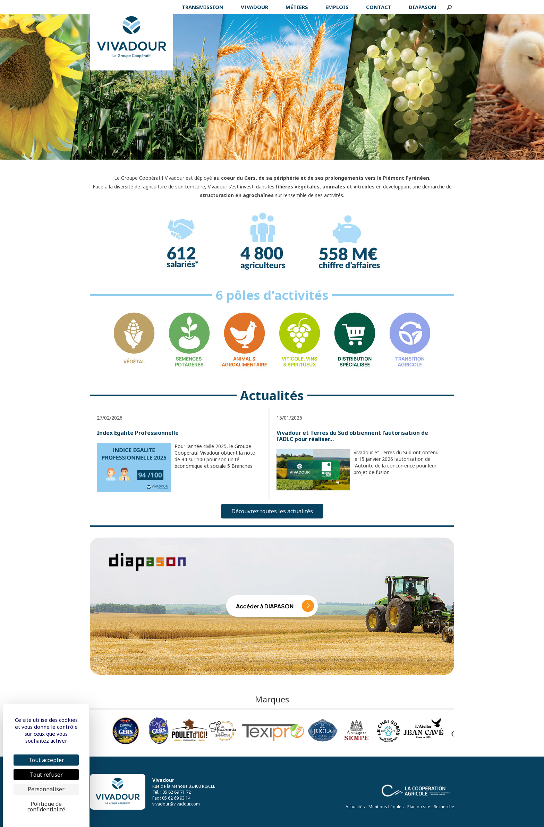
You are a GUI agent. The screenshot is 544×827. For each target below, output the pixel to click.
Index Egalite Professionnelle (138, 433)
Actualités (355, 807)
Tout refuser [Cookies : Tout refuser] (46, 774)
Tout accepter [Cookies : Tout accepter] (46, 760)
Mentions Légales (386, 807)
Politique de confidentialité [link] (46, 806)
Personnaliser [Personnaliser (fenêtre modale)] (46, 789)
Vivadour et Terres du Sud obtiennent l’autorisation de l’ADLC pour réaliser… (352, 436)
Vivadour (163, 780)
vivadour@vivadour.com (176, 804)
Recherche (444, 807)
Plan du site (418, 807)
